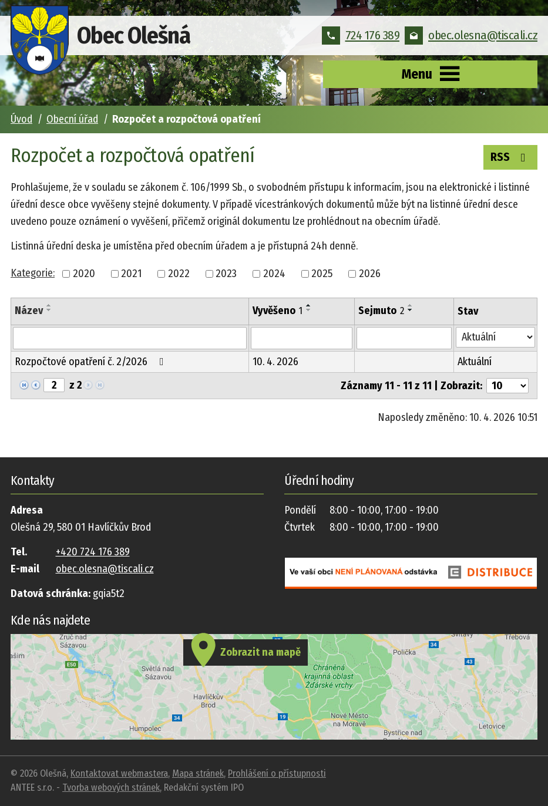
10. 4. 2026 (275, 361)
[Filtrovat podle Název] (130, 338)
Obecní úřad (72, 119)
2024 (274, 273)
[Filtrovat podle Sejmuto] (404, 338)
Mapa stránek (198, 773)
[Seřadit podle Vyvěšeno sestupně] (308, 310)
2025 (321, 273)
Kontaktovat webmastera (119, 773)
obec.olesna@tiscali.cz (471, 35)
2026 (370, 273)
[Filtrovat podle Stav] (495, 337)
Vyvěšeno (277, 310)
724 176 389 (361, 35)
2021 (131, 273)
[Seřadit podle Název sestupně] (49, 310)
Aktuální (475, 361)
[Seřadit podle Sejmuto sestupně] (410, 310)
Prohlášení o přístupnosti (277, 773)
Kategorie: (33, 273)
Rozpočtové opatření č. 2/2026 (92, 361)
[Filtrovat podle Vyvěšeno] (301, 338)
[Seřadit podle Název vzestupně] (49, 305)
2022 (179, 273)
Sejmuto (381, 310)
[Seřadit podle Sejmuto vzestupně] (410, 305)
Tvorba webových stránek (111, 787)
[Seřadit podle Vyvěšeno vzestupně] (308, 305)
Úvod (21, 119)
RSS (510, 156)
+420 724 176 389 (93, 551)
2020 (84, 273)
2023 (226, 273)
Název (29, 310)
